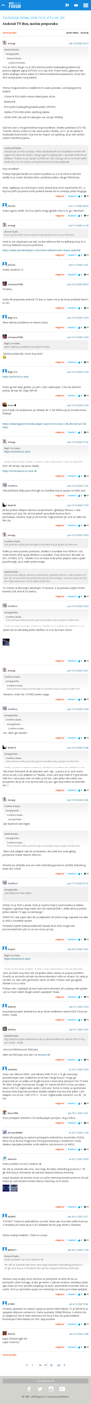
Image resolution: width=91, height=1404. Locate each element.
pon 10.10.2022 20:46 (77, 800)
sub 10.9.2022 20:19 (78, 43)
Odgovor (60, 196)
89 (59, 1365)
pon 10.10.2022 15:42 (77, 442)
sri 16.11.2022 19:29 (78, 1069)
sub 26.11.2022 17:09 (78, 1250)
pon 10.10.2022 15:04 (77, 372)
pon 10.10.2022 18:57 (77, 671)
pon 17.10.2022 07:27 (77, 883)
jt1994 (11, 1304)
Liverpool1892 (15, 284)
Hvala (72, 196)
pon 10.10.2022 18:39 (77, 606)
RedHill (12, 1217)
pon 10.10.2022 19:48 (77, 748)
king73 (11, 949)
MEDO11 (12, 1250)
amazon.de (44, 1054)
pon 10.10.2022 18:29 (77, 535)
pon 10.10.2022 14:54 (77, 318)
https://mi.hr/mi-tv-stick (15, 376)
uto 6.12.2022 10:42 (78, 1304)
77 (45, 1365)
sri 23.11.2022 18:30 (78, 1159)
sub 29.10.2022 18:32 (78, 949)
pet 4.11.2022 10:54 (78, 1007)
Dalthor (12, 1029)
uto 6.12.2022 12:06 (78, 1334)
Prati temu (72, 32)
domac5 (12, 1159)
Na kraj (84, 32)
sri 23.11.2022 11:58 (78, 1133)
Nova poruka (9, 32)
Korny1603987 (15, 1133)
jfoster (12, 206)
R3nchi (11, 1334)
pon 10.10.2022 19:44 (77, 709)
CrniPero (12, 486)
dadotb (12, 1007)
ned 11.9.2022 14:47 (78, 265)
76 (40, 1365)
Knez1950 (13, 1113)
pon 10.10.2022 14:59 (77, 337)
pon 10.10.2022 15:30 (77, 405)
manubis (12, 1069)
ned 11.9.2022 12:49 (78, 225)
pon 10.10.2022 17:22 (77, 486)
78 (51, 1365)
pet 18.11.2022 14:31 (78, 1113)
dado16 (12, 505)
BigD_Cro (12, 318)
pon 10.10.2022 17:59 (77, 505)
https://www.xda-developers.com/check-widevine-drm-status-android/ (41, 250)
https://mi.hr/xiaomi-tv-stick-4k (20, 471)
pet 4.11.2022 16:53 (78, 1029)
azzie (12, 405)
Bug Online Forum (15, 5)
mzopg (11, 43)
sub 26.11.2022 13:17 (78, 1217)
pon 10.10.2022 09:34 (77, 284)
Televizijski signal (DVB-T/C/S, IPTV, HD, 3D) (33, 18)
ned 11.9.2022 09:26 (78, 206)
